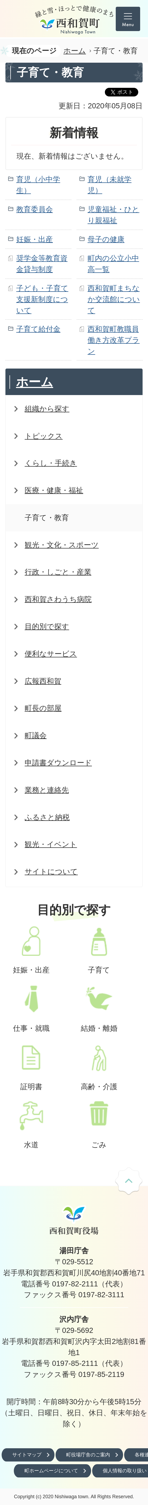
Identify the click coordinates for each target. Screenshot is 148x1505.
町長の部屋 (43, 708)
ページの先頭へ (129, 1181)
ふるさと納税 (47, 817)
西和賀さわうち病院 (58, 599)
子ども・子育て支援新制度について (42, 299)
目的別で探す (47, 626)
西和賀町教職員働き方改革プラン (114, 340)
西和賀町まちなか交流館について (114, 299)
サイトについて (51, 871)
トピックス (44, 436)
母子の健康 (106, 239)
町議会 (36, 735)
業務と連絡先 (47, 790)
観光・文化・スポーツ (62, 545)
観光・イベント (51, 844)
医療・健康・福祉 (54, 490)
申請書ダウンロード (58, 762)
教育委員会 (34, 209)
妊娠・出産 (34, 239)
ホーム (74, 50)
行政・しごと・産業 (58, 572)
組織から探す (47, 408)
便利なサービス (51, 654)
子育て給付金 (38, 329)
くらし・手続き (51, 463)
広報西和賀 (43, 681)
